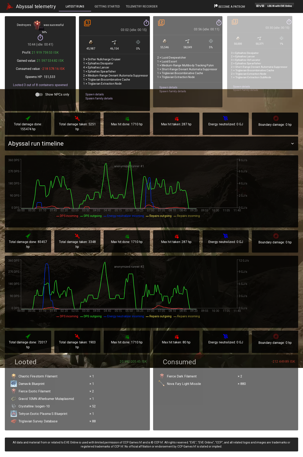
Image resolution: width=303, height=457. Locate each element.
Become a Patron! (229, 6)
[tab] (75, 6)
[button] (151, 143)
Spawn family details (98, 93)
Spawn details (94, 89)
